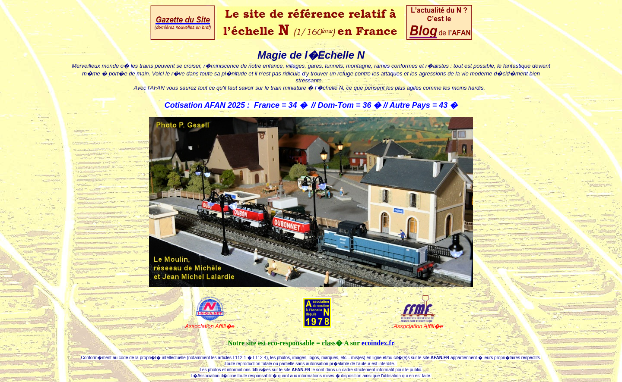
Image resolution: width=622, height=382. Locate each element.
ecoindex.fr (378, 343)
